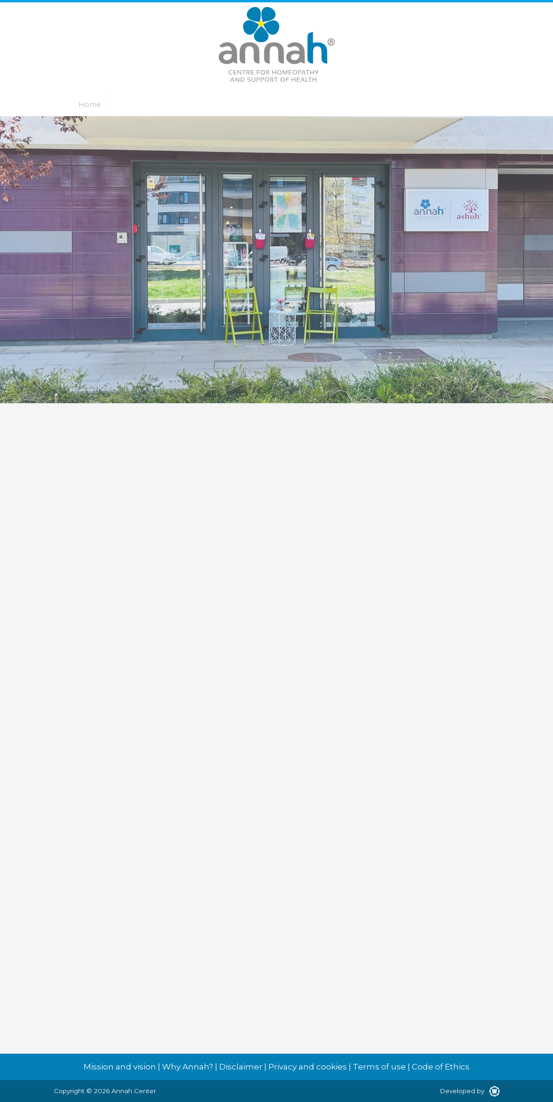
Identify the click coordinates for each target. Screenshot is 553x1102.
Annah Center (133, 1091)
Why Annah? (187, 1066)
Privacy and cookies (307, 1066)
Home (89, 104)
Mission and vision (120, 1066)
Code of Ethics (440, 1066)
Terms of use (379, 1066)
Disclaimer (240, 1066)
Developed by (470, 1091)
